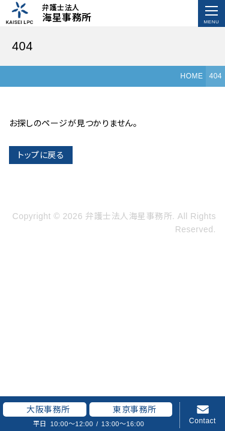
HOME (191, 76)
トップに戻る (40, 155)
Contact (202, 420)
